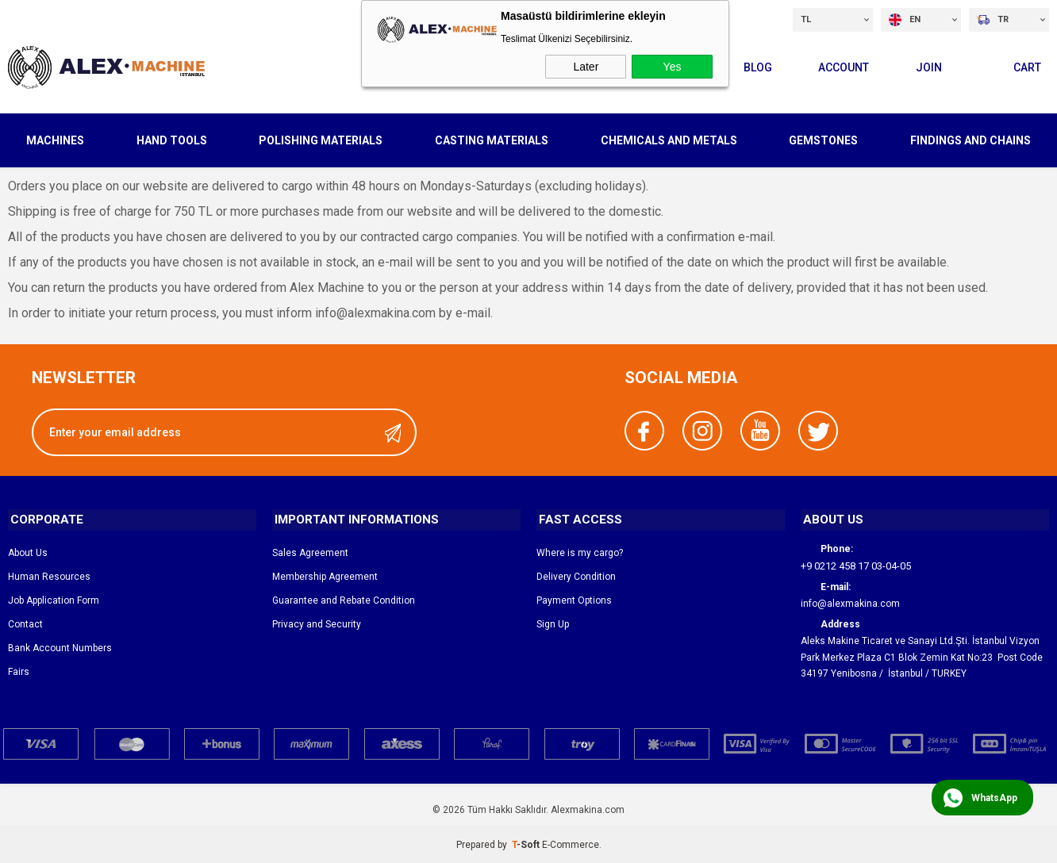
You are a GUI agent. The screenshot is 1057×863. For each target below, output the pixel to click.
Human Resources (49, 575)
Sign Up (552, 622)
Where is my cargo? (579, 551)
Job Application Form (53, 598)
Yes (672, 66)
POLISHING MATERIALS (320, 138)
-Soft (527, 843)
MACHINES (55, 138)
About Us (28, 551)
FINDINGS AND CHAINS (970, 138)
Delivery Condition (576, 575)
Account (837, 65)
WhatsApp (994, 798)
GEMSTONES (823, 138)
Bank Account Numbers (60, 646)
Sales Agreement (310, 551)
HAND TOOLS (171, 138)
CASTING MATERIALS (491, 138)
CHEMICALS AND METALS (669, 138)
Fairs (18, 670)
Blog (749, 65)
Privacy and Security (316, 622)
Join (925, 65)
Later (585, 66)
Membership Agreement (325, 575)
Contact (25, 622)
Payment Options (574, 598)
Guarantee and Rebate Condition (343, 598)
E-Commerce (570, 843)
